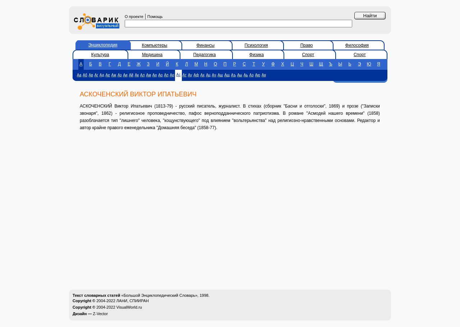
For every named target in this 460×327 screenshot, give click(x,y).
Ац (208, 75)
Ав (91, 75)
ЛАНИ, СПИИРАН (132, 301)
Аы (239, 75)
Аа (79, 75)
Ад (102, 75)
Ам (148, 75)
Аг (96, 75)
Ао (160, 75)
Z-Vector (100, 314)
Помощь (155, 16)
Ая (264, 75)
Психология (256, 45)
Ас (178, 75)
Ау (190, 75)
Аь (246, 75)
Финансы (206, 45)
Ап (166, 75)
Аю (257, 75)
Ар (172, 75)
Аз (119, 75)
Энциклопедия (102, 44)
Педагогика (204, 54)
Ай (131, 75)
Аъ (233, 75)
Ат (185, 75)
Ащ (227, 75)
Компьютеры (154, 45)
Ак (137, 75)
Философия (357, 45)
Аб (85, 75)
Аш (220, 75)
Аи (125, 75)
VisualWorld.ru (129, 307)
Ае (108, 75)
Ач (214, 75)
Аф (196, 75)
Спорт (308, 54)
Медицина (152, 54)
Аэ (251, 75)
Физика (256, 54)
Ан (154, 75)
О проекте (134, 16)
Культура (100, 54)
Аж (113, 75)
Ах (202, 75)
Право (306, 45)
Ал (142, 75)
